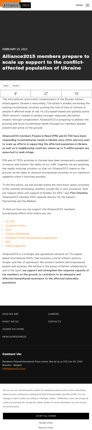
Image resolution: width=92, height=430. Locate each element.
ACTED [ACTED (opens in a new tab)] (10, 221)
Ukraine (15, 86)
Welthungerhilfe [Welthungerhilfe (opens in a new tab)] (16, 246)
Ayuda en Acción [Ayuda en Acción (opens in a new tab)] (15, 225)
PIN (8, 242)
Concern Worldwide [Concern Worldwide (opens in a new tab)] (17, 233)
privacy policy (13, 410)
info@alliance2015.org (13, 368)
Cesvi (9, 229)
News (6, 86)
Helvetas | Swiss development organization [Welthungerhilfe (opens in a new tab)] (31, 238)
